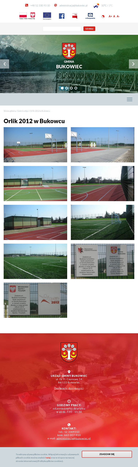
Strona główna (10, 111)
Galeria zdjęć (23, 111)
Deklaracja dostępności (69, 388)
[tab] (62, 88)
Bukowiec (69, 64)
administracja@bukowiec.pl (73, 5)
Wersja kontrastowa (103, 16)
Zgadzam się (107, 454)
